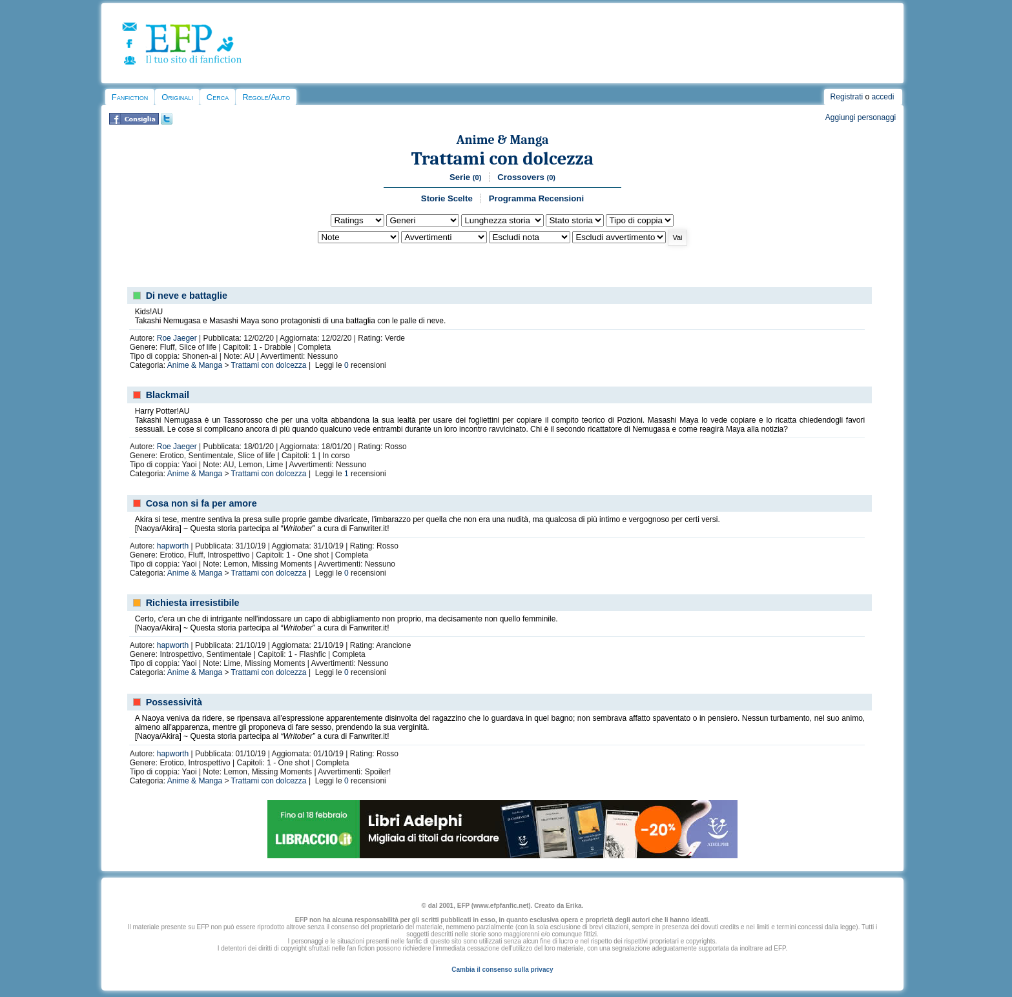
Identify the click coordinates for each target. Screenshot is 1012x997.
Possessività (174, 702)
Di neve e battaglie (186, 295)
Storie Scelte (447, 198)
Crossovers (526, 177)
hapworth (173, 545)
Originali (177, 97)
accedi (883, 96)
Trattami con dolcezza (502, 158)
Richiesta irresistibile (193, 603)
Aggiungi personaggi (860, 117)
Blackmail (167, 395)
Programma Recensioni (536, 198)
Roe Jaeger (177, 338)
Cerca (218, 97)
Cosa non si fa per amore (201, 503)
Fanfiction (130, 97)
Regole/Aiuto (266, 97)
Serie (465, 177)
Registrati (847, 96)
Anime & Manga (503, 139)
